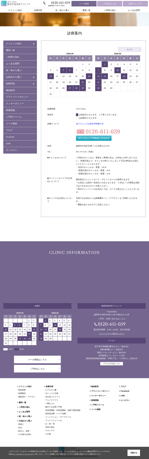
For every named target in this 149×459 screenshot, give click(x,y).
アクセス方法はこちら (112, 363)
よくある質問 (134, 10)
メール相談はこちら (37, 359)
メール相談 (84, 3)
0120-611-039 (60, 2)
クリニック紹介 (15, 10)
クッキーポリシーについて (22, 454)
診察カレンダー (135, 3)
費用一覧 (86, 10)
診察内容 (38, 10)
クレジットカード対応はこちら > (111, 334)
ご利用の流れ (110, 10)
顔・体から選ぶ (62, 10)
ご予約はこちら (110, 3)
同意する (134, 453)
